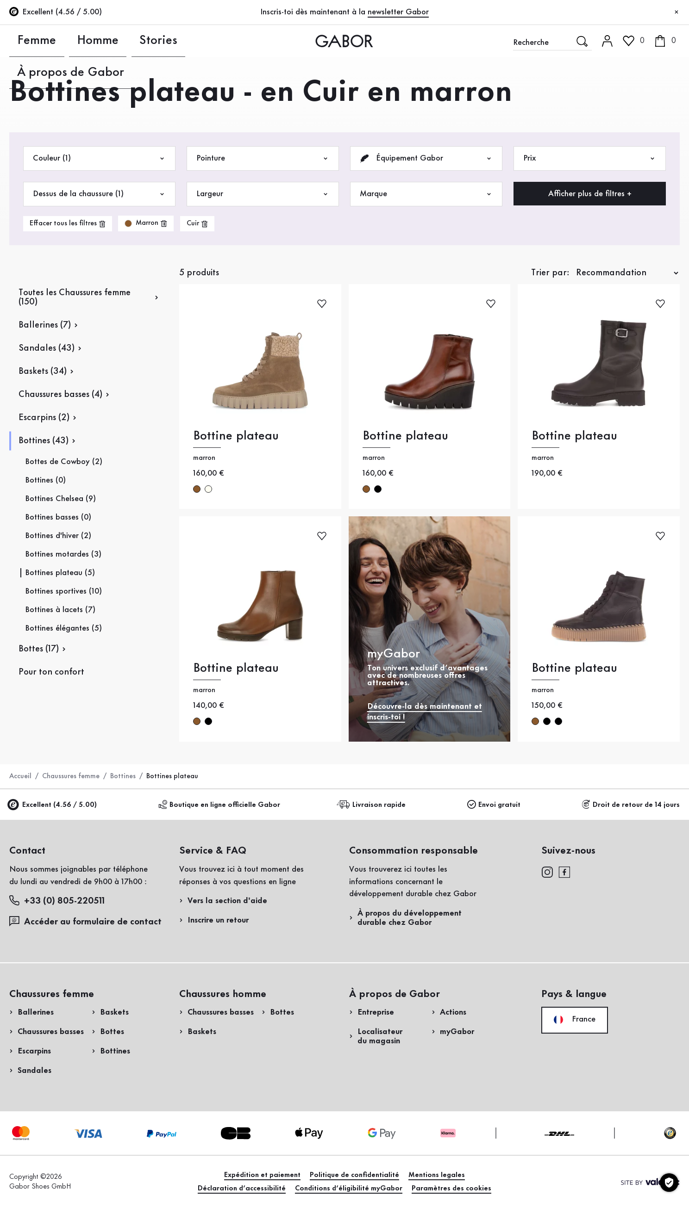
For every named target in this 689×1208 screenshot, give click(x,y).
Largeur (262, 194)
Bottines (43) (44, 441)
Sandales (34, 1070)
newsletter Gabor (398, 12)
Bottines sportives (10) (63, 591)
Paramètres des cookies (451, 1188)
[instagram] (547, 871)
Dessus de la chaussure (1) (99, 194)
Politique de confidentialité (354, 1175)
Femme (23, 41)
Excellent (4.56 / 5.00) (53, 805)
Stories (122, 41)
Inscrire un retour (218, 920)
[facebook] (564, 871)
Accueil (20, 776)
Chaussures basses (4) (60, 394)
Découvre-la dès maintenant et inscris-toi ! (424, 712)
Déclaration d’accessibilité (242, 1188)
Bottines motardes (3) (63, 554)
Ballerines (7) (45, 325)
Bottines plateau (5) (60, 572)
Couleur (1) (99, 158)
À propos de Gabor (196, 41)
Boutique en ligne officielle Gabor (219, 804)
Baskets (114, 1012)
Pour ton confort (51, 672)
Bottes (112, 1031)
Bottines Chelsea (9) (60, 498)
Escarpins (34, 1051)
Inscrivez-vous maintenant (617, 128)
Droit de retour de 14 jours (631, 804)
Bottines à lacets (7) (60, 609)
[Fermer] (676, 12)
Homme (73, 41)
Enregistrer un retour (568, 187)
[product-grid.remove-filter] (146, 223)
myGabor (457, 1031)
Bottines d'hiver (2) (58, 535)
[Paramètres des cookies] (669, 1182)
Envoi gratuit (493, 804)
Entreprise (375, 1012)
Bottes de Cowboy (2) (63, 461)
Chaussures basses (51, 1031)
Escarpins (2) (44, 418)
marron (196, 489)
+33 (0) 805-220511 (57, 900)
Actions (453, 1012)
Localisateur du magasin (379, 1036)
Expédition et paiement (262, 1175)
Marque (426, 194)
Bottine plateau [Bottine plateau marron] (236, 436)
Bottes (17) (39, 649)
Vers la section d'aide (227, 900)
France (574, 1019)
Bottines (123, 776)
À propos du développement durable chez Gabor (409, 918)
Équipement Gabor (426, 158)
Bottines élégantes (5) (63, 628)
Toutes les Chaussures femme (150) (75, 297)
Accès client (626, 80)
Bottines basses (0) (58, 517)
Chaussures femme (71, 776)
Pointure (262, 158)
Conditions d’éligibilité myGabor (348, 1188)
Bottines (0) (45, 480)
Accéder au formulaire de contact (85, 921)
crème (208, 489)
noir (378, 489)
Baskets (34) (43, 371)
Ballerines (36, 1012)
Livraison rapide (372, 804)
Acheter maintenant (635, 265)
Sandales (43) (47, 348)
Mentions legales (436, 1175)
